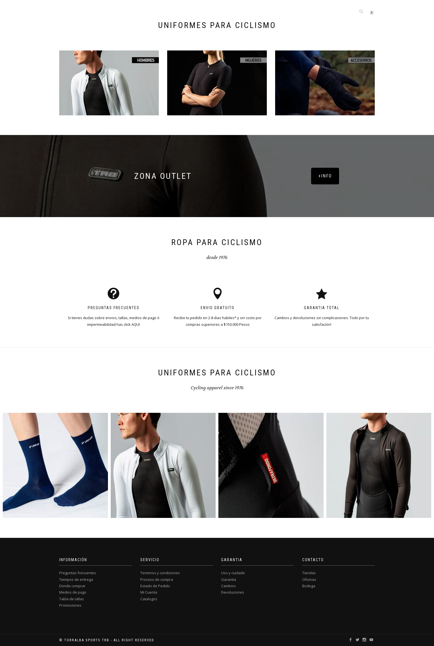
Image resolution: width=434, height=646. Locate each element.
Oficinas (309, 579)
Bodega (308, 585)
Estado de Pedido (155, 585)
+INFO (325, 176)
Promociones (70, 605)
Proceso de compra (156, 579)
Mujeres (220, 12)
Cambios (228, 585)
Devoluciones (232, 592)
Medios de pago (72, 592)
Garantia (228, 579)
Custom (290, 12)
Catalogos (148, 598)
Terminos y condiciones (160, 572)
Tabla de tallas (71, 598)
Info (313, 12)
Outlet (265, 12)
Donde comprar (72, 585)
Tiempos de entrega (76, 579)
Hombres (191, 12)
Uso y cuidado (233, 572)
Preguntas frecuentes (77, 572)
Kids (243, 12)
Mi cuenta (339, 12)
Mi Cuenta (148, 592)
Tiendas (309, 572)
